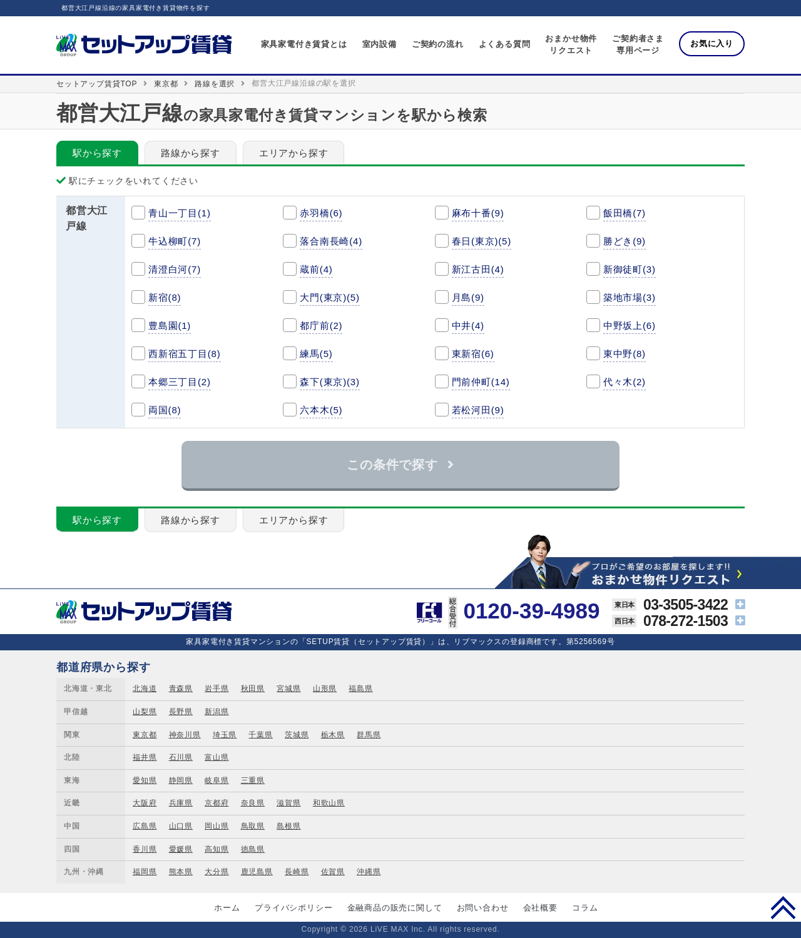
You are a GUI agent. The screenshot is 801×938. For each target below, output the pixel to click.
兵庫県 (181, 803)
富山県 (216, 757)
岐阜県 (216, 780)
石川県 (181, 757)
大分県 (216, 871)
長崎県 (297, 871)
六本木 (321, 410)
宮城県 (288, 688)
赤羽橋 (321, 213)
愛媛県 (181, 849)
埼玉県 (225, 734)
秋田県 (253, 688)
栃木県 (333, 734)
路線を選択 (215, 83)
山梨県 (144, 711)
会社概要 (540, 907)
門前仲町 (481, 381)
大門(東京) (330, 297)
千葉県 (260, 734)
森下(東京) (330, 381)
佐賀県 (333, 871)
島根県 (288, 826)
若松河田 (478, 410)
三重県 (253, 780)
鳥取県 (253, 826)
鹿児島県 (257, 871)
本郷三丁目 (179, 381)
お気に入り (711, 43)
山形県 (325, 688)
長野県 (181, 711)
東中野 (624, 353)
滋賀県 (288, 803)
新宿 (164, 297)
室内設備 (379, 44)
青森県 (181, 688)
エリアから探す (294, 153)
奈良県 (253, 803)
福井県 (144, 757)
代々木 (624, 381)
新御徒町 (629, 269)
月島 (468, 297)
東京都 (166, 83)
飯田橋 (624, 213)
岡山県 (216, 826)
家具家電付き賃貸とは (304, 44)
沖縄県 (368, 871)
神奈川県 (185, 734)
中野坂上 (629, 325)
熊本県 (181, 871)
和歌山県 (329, 803)
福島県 (360, 688)
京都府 (216, 803)
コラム (585, 907)
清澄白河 (174, 269)
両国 (164, 410)
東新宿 (473, 353)
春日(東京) (482, 241)
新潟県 (216, 711)
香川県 (144, 849)
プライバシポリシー (293, 907)
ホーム (227, 907)
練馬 (316, 353)
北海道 (144, 688)
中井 (468, 325)
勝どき (624, 241)
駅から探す (97, 153)
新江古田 (478, 269)
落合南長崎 (331, 241)
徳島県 (253, 849)
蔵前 (316, 269)
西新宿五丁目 (184, 353)
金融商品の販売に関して (394, 907)
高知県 (216, 849)
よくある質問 (505, 44)
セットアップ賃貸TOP (96, 83)
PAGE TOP (783, 907)
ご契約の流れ (438, 44)
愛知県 (144, 780)
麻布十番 (478, 213)
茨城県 (297, 734)
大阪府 (144, 803)
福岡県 (144, 871)
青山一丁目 (179, 213)
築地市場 (629, 297)
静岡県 (181, 780)
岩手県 (216, 688)
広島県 (144, 826)
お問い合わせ (483, 907)
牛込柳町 (174, 241)
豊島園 (169, 325)
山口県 (181, 826)
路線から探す (190, 153)
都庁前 (321, 325)
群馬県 (368, 734)
